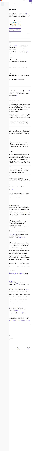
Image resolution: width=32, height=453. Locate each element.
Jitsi (12, 258)
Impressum (11, 448)
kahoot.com (26, 282)
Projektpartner (28, 444)
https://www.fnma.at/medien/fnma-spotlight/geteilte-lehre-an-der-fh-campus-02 (18, 368)
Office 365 (13, 297)
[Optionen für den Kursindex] (7, 2)
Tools (12, 178)
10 (28, 67)
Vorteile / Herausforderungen (16, 184)
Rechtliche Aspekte (15, 227)
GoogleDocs (19, 295)
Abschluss (27, 36)
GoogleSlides (23, 295)
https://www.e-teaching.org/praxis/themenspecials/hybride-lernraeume (19, 367)
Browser (27, 92)
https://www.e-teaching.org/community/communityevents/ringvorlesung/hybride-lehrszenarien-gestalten (19, 400)
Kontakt (27, 443)
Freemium (17, 254)
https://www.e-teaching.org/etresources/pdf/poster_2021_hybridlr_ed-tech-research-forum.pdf (18, 365)
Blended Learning (12, 402)
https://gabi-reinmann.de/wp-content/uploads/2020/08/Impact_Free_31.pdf (16, 371)
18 (17, 145)
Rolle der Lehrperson (15, 102)
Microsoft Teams (13, 254)
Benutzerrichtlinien (12, 449)
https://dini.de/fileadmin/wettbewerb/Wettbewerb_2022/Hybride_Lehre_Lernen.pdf (19, 408)
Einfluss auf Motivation (15, 217)
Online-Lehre (26, 186)
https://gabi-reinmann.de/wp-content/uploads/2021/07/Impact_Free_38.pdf (18, 359)
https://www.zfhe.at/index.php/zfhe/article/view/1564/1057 (18, 397)
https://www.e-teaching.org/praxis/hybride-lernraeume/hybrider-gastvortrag (20, 391)
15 (18, 135)
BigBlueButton (13, 263)
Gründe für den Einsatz (15, 45)
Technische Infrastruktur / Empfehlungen (18, 65)
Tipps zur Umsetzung (15, 169)
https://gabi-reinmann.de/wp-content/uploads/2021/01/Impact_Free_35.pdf (17, 361)
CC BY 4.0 (11, 11)
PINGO (12, 285)
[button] (11, 8)
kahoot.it (14, 283)
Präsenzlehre (24, 48)
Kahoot (12, 281)
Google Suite (15, 295)
